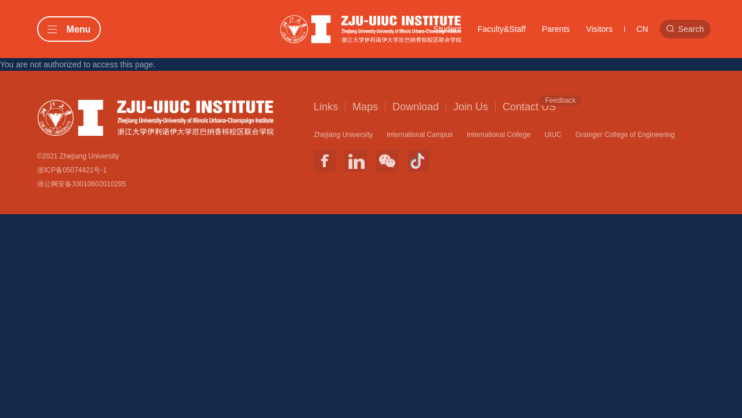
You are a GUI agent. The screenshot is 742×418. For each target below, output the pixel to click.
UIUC (552, 135)
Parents (556, 29)
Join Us (470, 107)
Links (326, 107)
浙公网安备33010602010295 (81, 184)
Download (415, 107)
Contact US (529, 106)
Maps (365, 107)
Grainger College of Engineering (624, 135)
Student (447, 29)
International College (498, 135)
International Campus (420, 135)
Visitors (599, 29)
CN (642, 29)
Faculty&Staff (502, 29)
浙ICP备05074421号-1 (72, 170)
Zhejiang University (343, 135)
